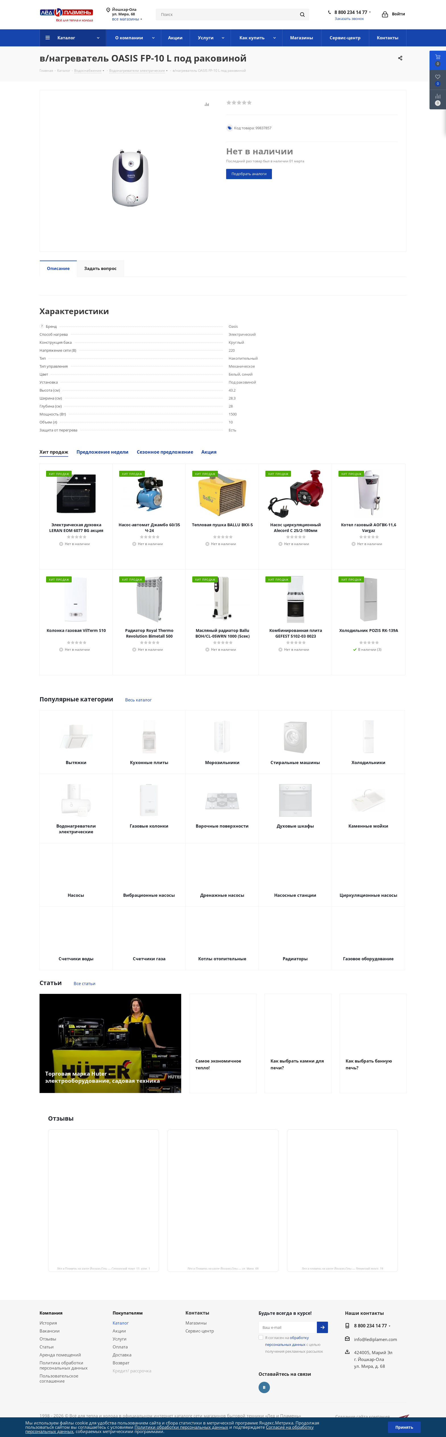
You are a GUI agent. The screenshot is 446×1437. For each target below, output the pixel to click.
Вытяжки (76, 762)
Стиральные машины (295, 762)
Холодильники (368, 762)
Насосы (76, 895)
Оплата (120, 1347)
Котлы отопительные (222, 958)
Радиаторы (295, 958)
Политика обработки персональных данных (64, 1365)
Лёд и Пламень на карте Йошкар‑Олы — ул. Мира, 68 (223, 1268)
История (48, 1323)
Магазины (196, 1323)
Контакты (197, 1313)
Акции (119, 1331)
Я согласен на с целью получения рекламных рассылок (294, 1344)
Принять (404, 1427)
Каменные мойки (368, 826)
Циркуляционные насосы (368, 895)
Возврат (121, 1363)
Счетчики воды (76, 958)
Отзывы (48, 1339)
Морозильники (222, 762)
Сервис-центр (199, 1331)
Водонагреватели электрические (76, 828)
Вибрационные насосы (149, 895)
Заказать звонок (349, 18)
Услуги (120, 1339)
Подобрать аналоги (249, 173)
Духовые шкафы (295, 826)
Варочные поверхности (222, 826)
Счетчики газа (149, 958)
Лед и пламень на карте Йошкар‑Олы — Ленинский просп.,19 (342, 1268)
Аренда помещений (60, 1355)
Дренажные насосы (222, 895)
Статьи (47, 1347)
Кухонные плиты (149, 762)
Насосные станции (295, 895)
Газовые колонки (149, 826)
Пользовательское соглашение (59, 1378)
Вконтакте (264, 1387)
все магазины (125, 19)
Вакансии (50, 1331)
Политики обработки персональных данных (181, 1427)
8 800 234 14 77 (350, 12)
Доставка (122, 1355)
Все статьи (85, 983)
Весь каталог (138, 700)
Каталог (121, 1323)
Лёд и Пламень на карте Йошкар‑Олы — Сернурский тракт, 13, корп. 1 (103, 1268)
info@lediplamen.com (375, 1339)
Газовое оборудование (368, 958)
